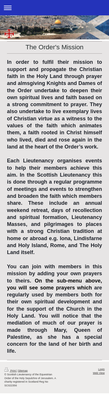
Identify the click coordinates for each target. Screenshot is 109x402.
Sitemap (23, 370)
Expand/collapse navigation (54, 7)
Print (10, 370)
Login (101, 369)
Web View (99, 373)
